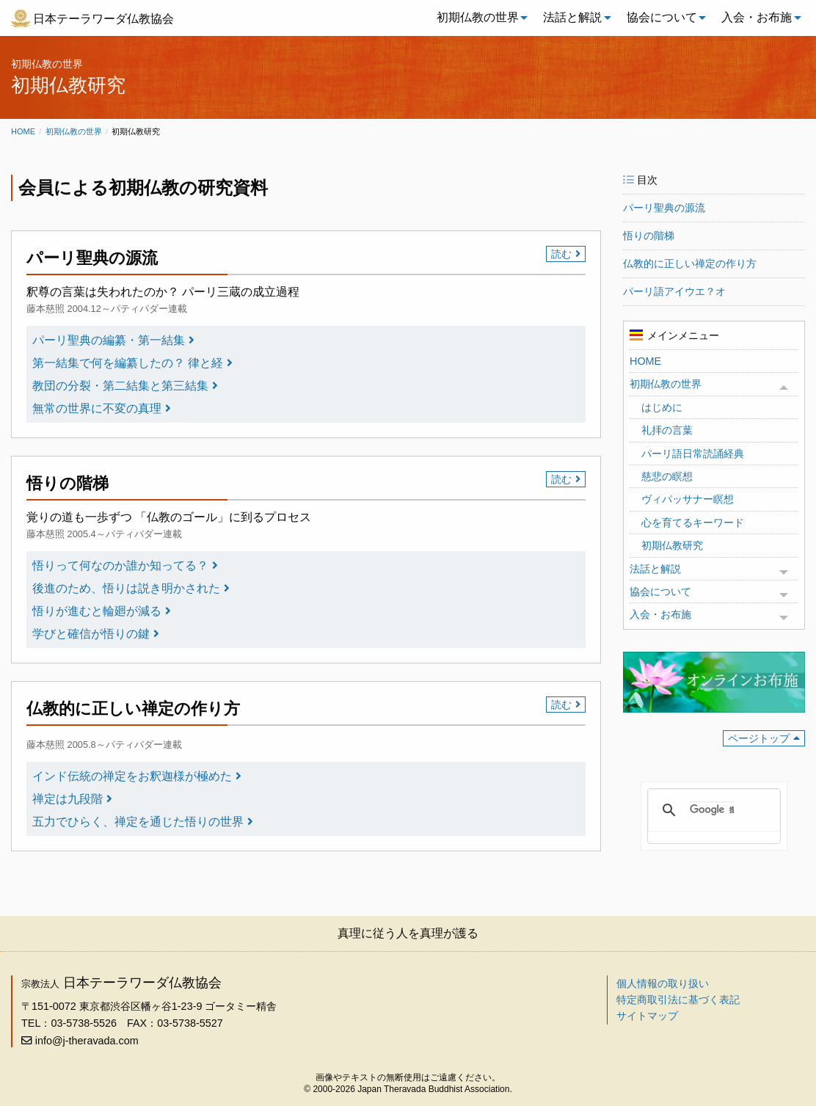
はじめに (661, 407)
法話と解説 (572, 17)
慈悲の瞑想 (667, 476)
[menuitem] (478, 17)
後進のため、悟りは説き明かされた (126, 588)
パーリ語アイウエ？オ (674, 291)
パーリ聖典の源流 (664, 208)
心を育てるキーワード (692, 522)
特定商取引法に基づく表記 (678, 999)
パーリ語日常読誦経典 (692, 453)
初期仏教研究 (672, 545)
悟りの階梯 (648, 235)
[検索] (712, 810)
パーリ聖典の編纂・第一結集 (108, 340)
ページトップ (759, 738)
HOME (645, 361)
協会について (662, 17)
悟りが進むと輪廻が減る (96, 611)
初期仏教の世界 (478, 17)
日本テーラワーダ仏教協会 (103, 18)
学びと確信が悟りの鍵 (91, 633)
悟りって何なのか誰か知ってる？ (120, 565)
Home (23, 131)
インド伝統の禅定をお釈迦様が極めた (132, 776)
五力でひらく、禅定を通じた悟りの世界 (138, 821)
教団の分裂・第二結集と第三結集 (120, 385)
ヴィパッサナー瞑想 (687, 499)
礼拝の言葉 (667, 430)
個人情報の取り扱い (662, 983)
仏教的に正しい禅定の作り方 (690, 263)
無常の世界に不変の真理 (96, 408)
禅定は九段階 (67, 799)
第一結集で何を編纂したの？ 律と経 (127, 363)
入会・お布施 (756, 17)
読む (561, 254)
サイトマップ (647, 1016)
